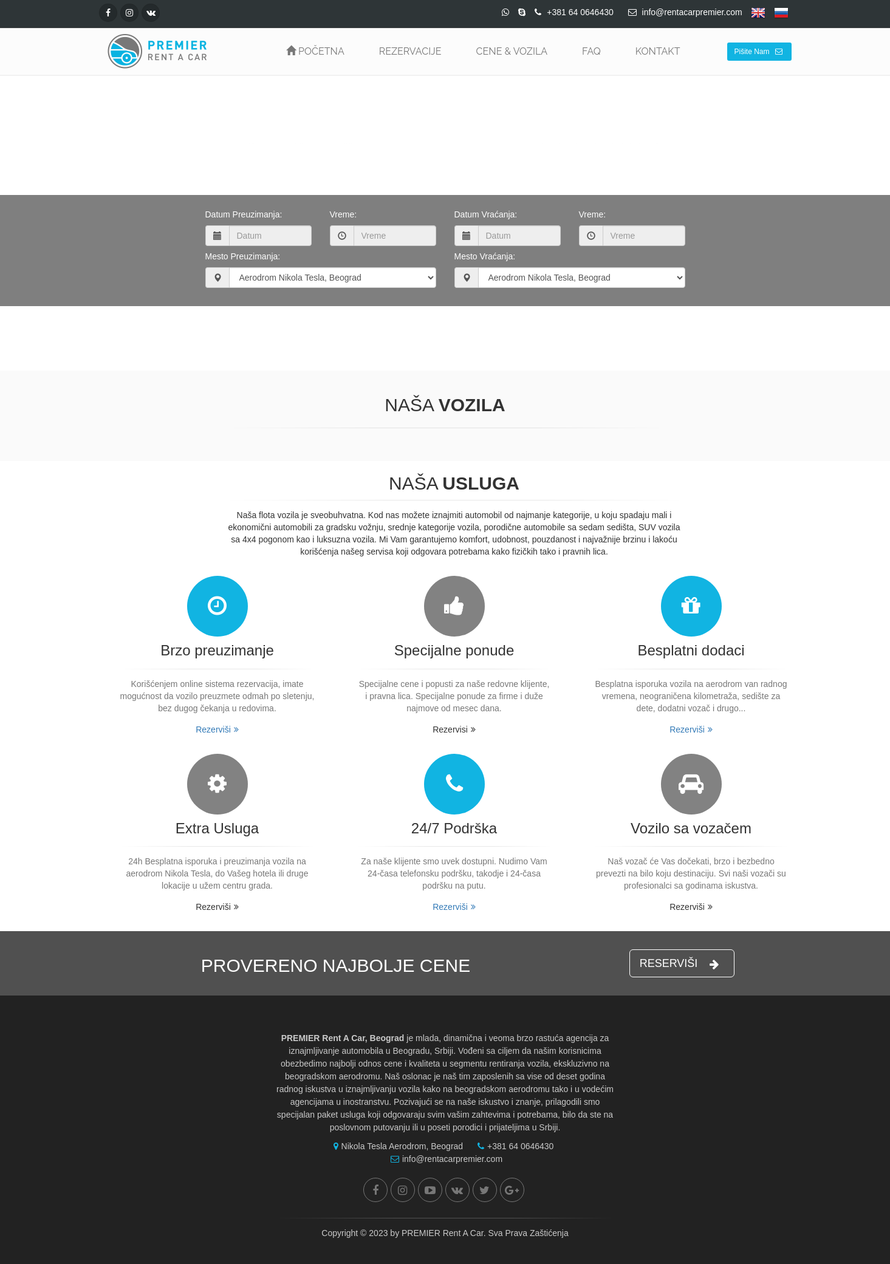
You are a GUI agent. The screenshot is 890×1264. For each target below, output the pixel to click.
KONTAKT (657, 51)
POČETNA (315, 51)
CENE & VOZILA (511, 51)
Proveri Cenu (442, 332)
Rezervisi (454, 729)
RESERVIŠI (679, 963)
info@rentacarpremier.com (443, 1159)
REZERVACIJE (410, 51)
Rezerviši (217, 729)
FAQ (591, 51)
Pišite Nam (758, 51)
